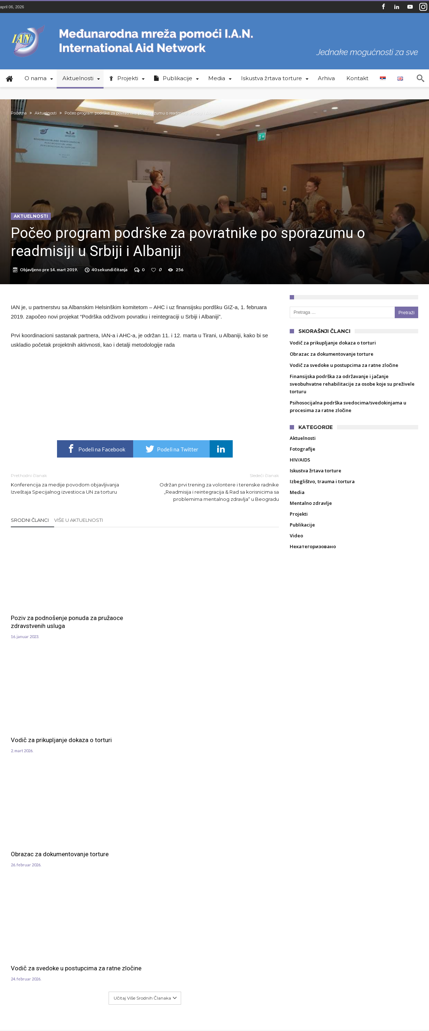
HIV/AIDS (300, 470)
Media (297, 502)
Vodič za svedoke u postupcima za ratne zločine (49, 740)
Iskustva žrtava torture (315, 480)
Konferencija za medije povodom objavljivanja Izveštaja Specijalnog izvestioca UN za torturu (72, 493)
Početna (19, 113)
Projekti (299, 524)
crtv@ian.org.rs (71, 900)
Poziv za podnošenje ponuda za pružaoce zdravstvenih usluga (50, 635)
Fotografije (302, 459)
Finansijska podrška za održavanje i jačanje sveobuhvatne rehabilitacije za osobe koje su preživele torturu (352, 394)
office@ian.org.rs (73, 891)
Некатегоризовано (313, 556)
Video (296, 545)
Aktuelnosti (46, 113)
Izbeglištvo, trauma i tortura (322, 491)
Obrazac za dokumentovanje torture (233, 617)
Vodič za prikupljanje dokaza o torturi (143, 617)
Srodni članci (30, 530)
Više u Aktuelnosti (78, 530)
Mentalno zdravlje (311, 513)
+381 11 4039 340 (72, 883)
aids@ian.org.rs (71, 908)
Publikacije (302, 535)
